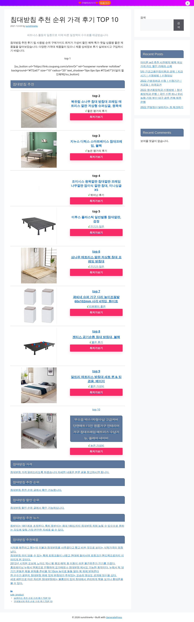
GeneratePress (114, 617)
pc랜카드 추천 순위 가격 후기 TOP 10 (32, 598)
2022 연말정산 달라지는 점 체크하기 (161, 107)
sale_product (17, 594)
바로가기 (104, 2)
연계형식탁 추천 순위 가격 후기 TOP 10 (33, 601)
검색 (143, 17)
